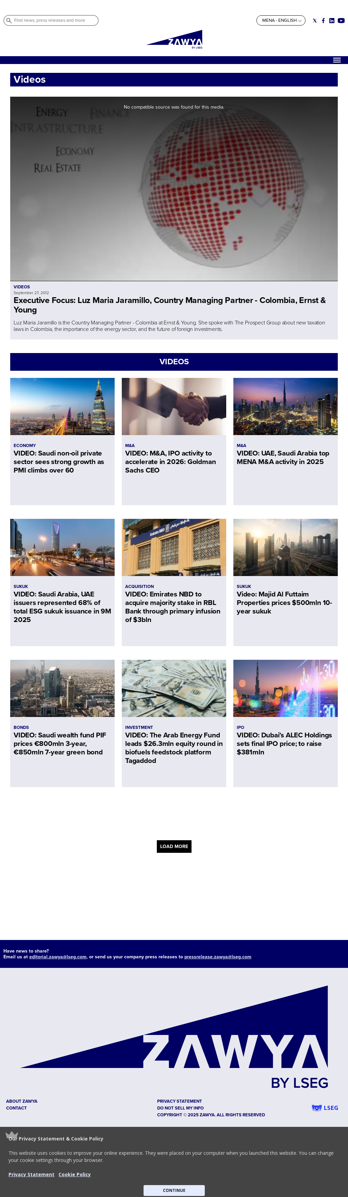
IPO (240, 727)
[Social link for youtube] (341, 20)
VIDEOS (174, 362)
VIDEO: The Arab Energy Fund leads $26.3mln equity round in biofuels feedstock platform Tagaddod (174, 748)
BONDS (21, 727)
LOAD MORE (174, 846)
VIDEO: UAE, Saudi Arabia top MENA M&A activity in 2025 (283, 457)
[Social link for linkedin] (331, 20)
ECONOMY (25, 445)
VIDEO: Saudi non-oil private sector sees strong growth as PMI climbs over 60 (59, 462)
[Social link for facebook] (323, 20)
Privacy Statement (31, 1174)
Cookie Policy (75, 1174)
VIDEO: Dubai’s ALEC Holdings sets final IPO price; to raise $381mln (284, 743)
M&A (130, 445)
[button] (174, 1162)
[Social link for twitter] (314, 20)
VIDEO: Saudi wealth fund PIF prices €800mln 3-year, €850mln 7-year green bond (60, 743)
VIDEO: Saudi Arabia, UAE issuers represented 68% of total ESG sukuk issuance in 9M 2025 (62, 607)
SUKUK (21, 586)
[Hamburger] (337, 60)
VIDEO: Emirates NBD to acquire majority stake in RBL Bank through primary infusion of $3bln (172, 607)
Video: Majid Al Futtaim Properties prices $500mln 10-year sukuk (284, 603)
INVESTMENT (139, 727)
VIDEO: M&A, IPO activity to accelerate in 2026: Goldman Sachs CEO (170, 462)
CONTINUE (174, 1190)
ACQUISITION (139, 586)
